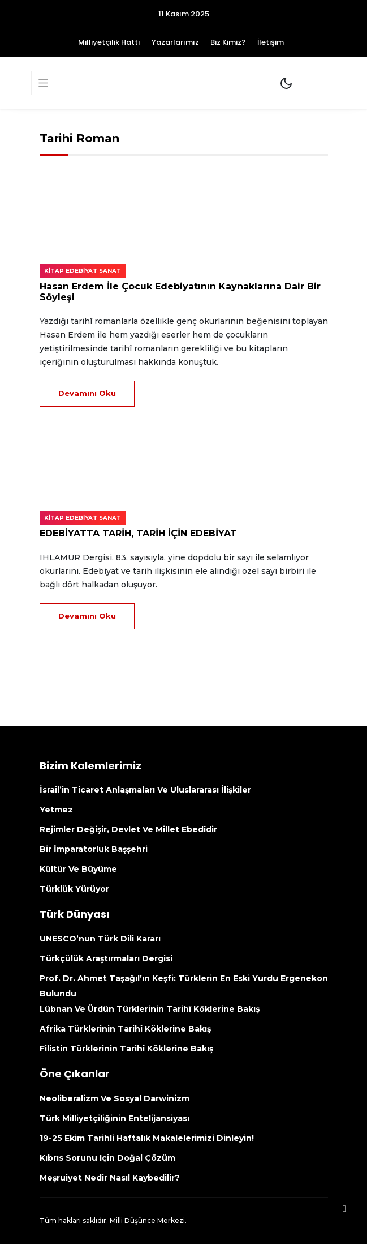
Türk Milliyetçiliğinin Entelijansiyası (114, 1118)
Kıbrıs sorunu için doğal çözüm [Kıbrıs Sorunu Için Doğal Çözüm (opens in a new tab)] (107, 1158)
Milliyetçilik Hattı (109, 42)
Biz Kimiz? (228, 42)
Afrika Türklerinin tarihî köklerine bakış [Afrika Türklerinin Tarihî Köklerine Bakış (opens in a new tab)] (125, 1029)
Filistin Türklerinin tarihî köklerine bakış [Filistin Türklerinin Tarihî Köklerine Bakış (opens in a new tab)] (126, 1048)
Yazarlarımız (175, 42)
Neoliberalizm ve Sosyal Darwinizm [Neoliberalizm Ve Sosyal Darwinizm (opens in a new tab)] (114, 1098)
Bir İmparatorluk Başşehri (94, 849)
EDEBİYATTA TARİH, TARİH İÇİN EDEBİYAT (138, 533)
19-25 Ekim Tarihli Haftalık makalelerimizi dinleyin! (147, 1138)
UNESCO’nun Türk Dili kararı (100, 939)
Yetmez (56, 809)
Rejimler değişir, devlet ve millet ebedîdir (128, 829)
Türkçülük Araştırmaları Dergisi (106, 958)
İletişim (270, 42)
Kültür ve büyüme (78, 869)
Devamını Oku (87, 393)
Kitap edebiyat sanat (82, 271)
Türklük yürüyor (74, 889)
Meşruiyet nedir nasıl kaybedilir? (110, 1178)
